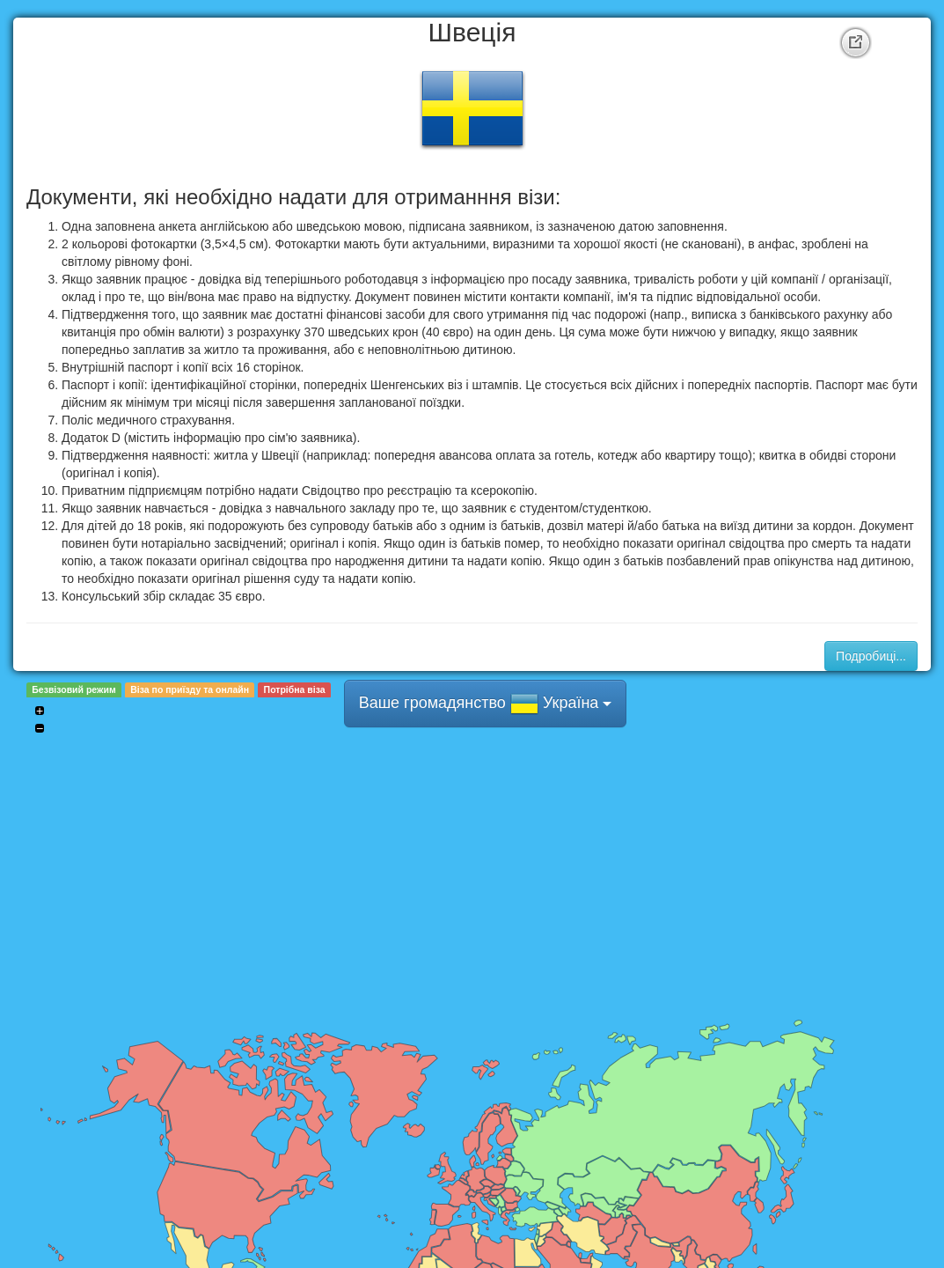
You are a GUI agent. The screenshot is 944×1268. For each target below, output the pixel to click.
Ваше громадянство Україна (485, 703)
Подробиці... (871, 656)
